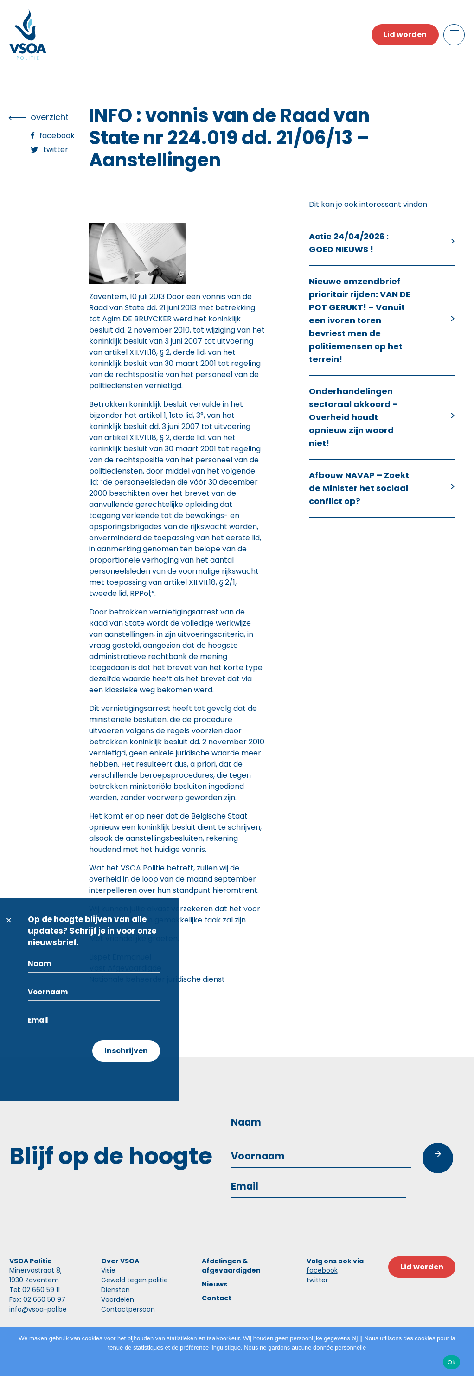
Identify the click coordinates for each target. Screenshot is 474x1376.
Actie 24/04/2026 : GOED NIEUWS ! (349, 242)
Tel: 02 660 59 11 (34, 1289)
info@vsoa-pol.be (38, 1309)
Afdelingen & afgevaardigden (231, 1265)
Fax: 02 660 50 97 (37, 1299)
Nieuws (214, 1284)
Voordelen (117, 1299)
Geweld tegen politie (134, 1280)
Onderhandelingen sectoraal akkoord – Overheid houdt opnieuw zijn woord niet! (353, 417)
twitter (317, 1280)
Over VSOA (120, 1261)
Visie (108, 1270)
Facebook (57, 135)
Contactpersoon (128, 1309)
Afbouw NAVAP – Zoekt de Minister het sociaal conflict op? (359, 488)
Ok (451, 1362)
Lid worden (405, 34)
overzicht (50, 117)
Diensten (115, 1289)
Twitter (55, 149)
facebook (322, 1270)
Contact (216, 1298)
